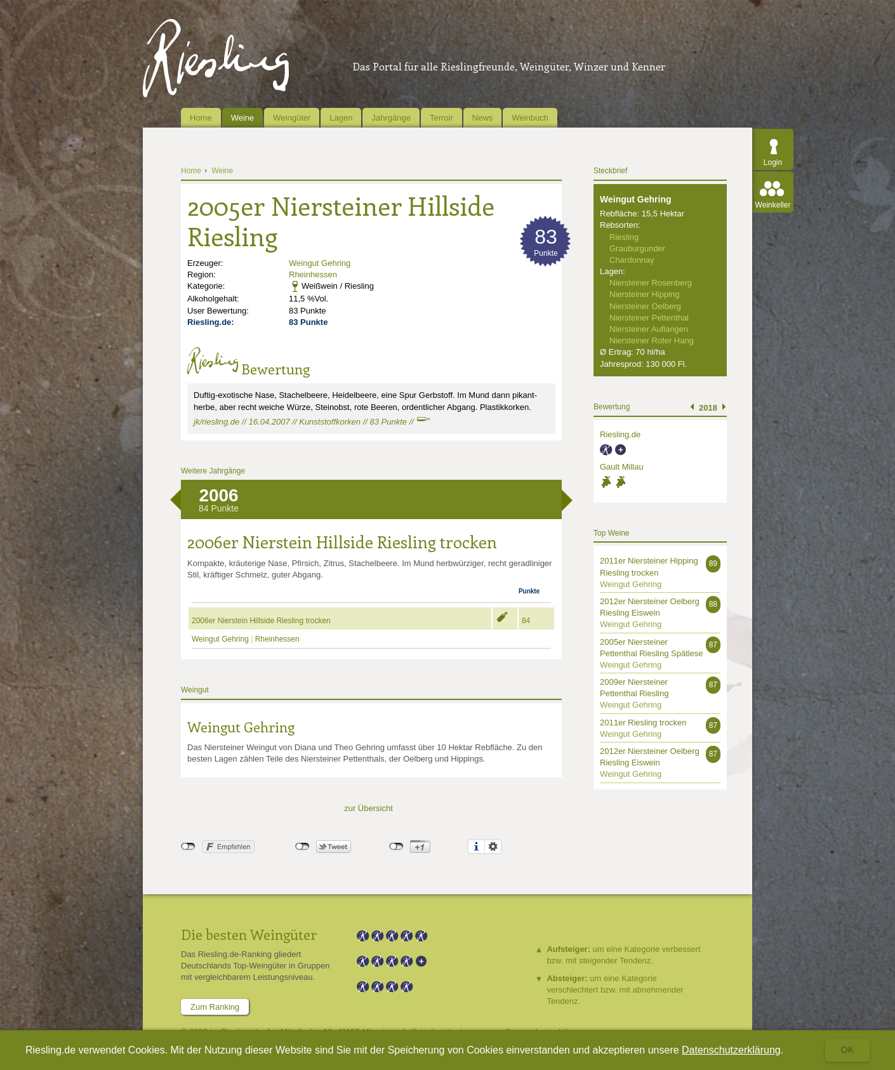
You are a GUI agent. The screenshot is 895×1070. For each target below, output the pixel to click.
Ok (847, 1050)
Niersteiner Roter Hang (651, 340)
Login (773, 162)
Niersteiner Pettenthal (649, 317)
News (482, 117)
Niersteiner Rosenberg (650, 282)
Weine (243, 117)
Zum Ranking (214, 1007)
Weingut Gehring (319, 263)
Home (201, 117)
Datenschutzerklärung (731, 1050)
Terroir (441, 117)
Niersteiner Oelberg (645, 306)
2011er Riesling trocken (643, 722)
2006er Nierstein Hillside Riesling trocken (261, 620)
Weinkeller (773, 205)
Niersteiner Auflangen (648, 329)
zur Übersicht (368, 808)
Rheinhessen (313, 274)
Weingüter (291, 117)
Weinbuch (530, 117)
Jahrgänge (390, 117)
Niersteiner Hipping (644, 294)
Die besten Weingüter (249, 934)
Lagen (340, 117)
